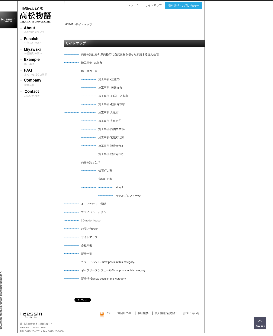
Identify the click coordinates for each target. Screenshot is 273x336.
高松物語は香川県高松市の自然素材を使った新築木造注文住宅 (120, 54)
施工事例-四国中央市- (111, 129)
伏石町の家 (105, 170)
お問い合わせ (89, 228)
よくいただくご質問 (93, 203)
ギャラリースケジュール (96, 270)
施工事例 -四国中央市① (113, 96)
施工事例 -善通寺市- (110, 87)
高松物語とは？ (90, 162)
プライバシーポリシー (95, 212)
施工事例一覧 (89, 71)
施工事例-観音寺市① (111, 154)
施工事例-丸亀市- (109, 112)
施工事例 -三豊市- (109, 79)
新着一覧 (86, 253)
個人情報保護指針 (166, 313)
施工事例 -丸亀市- (92, 62)
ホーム (135, 5)
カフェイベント (90, 262)
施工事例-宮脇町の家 (111, 137)
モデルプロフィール (128, 195)
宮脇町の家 (105, 179)
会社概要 (86, 245)
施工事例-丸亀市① (109, 120)
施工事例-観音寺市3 (110, 145)
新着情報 (86, 278)
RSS (106, 313)
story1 (119, 187)
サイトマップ (153, 5)
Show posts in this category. (117, 262)
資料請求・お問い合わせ (183, 5)
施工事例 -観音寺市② (111, 104)
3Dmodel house (90, 220)
